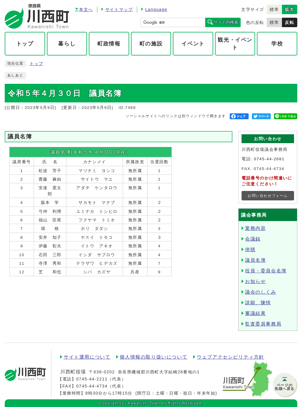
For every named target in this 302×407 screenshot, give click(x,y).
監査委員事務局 (263, 323)
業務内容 (255, 228)
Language (156, 9)
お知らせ (255, 281)
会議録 (253, 238)
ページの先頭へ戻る (285, 387)
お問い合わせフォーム (268, 195)
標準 (274, 9)
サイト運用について (87, 356)
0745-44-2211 (91, 379)
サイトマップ (119, 9)
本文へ (86, 9)
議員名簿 (255, 260)
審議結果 (255, 313)
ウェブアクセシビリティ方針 (230, 356)
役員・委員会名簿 (266, 270)
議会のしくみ (260, 292)
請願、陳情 (258, 302)
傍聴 (250, 249)
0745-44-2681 (269, 159)
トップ (36, 63)
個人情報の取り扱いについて (153, 356)
